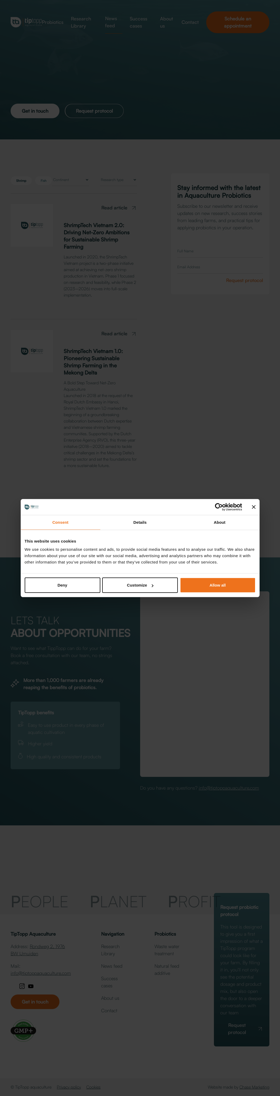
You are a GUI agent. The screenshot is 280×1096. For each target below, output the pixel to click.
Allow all (218, 585)
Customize (140, 585)
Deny (62, 585)
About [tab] (220, 522)
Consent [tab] (60, 522)
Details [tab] (140, 522)
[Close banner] (254, 507)
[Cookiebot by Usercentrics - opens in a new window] (219, 507)
